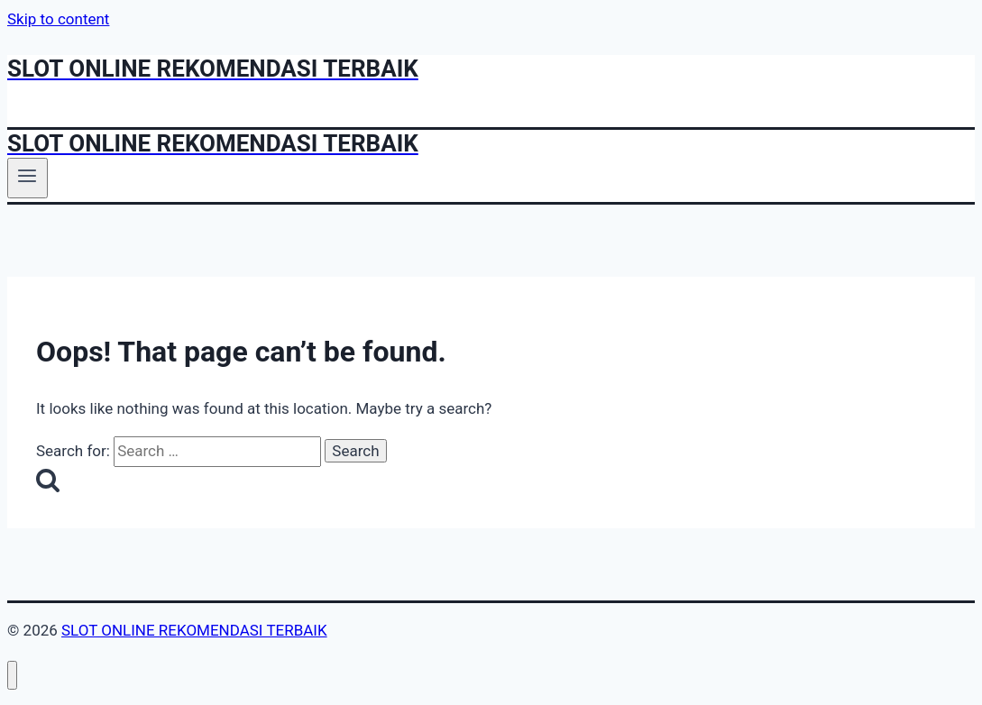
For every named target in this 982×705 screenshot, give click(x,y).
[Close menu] (12, 676)
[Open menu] (27, 177)
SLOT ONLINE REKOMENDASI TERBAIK (194, 630)
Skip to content (58, 19)
